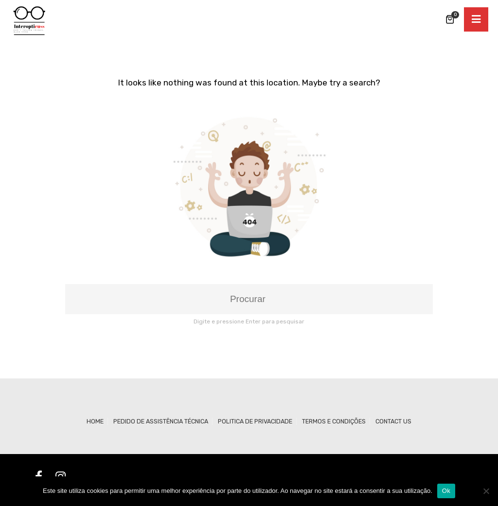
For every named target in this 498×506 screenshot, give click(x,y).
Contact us (393, 421)
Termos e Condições (334, 421)
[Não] (486, 491)
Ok (446, 490)
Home (95, 421)
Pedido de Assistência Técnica (160, 421)
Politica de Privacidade (255, 421)
